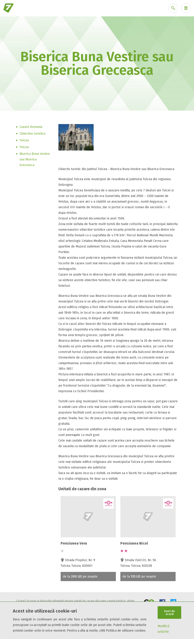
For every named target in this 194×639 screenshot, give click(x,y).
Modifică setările (164, 629)
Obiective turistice (33, 134)
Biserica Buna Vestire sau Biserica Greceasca (35, 159)
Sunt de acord (169, 612)
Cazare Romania (31, 127)
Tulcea (24, 140)
